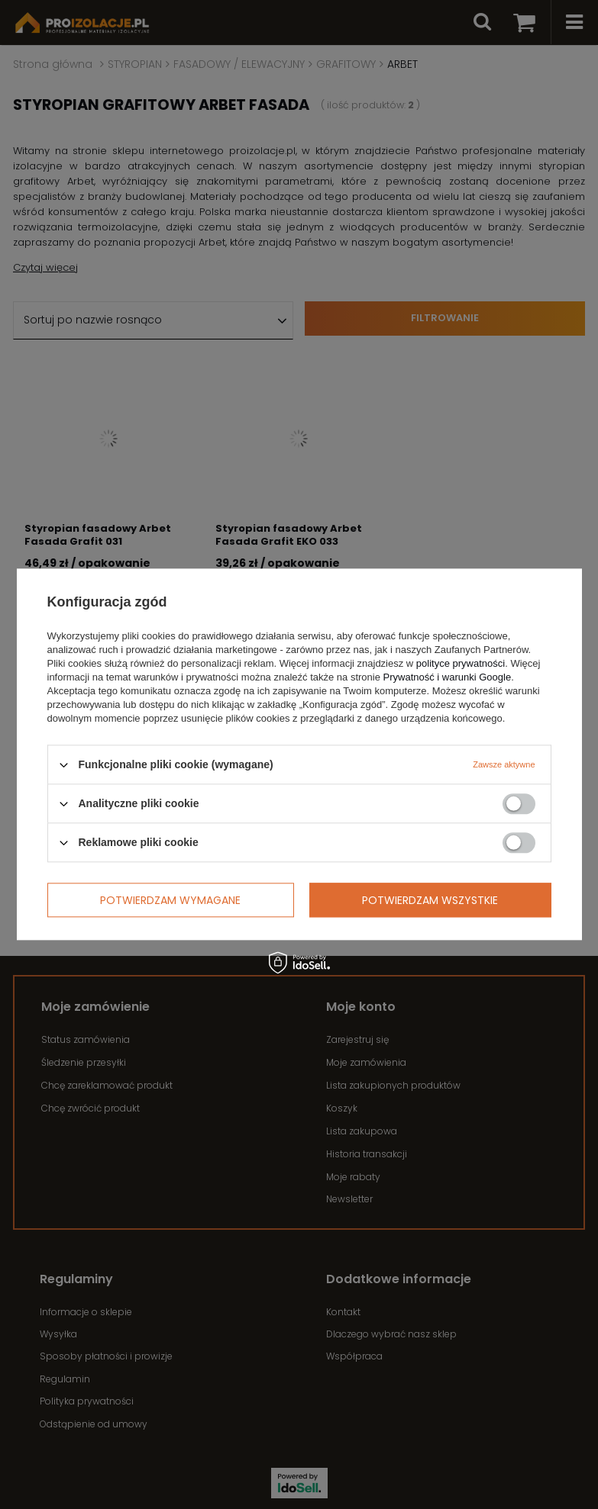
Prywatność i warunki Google (447, 677)
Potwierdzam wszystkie (430, 900)
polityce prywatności (460, 663)
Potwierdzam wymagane (170, 900)
